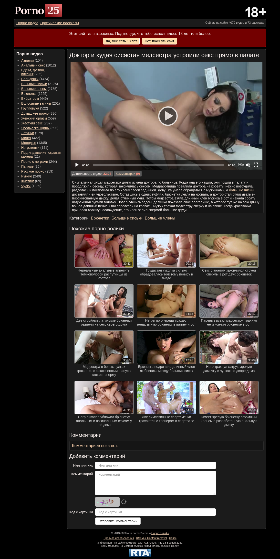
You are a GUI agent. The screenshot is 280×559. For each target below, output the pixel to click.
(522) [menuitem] (34, 108)
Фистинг (27, 181)
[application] (166, 116)
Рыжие (26, 176)
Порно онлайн (160, 533)
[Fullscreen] (256, 165)
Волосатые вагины (36, 103)
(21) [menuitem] (41, 154)
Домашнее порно (35, 113)
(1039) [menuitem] (31, 186)
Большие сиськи (34, 84)
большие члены (241, 190)
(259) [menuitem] (37, 171)
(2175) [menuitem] (39, 84)
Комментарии (125, 173)
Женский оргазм (34, 118)
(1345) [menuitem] (34, 143)
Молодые (28, 143)
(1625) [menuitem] (34, 94)
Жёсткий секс (32, 123)
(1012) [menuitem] (38, 65)
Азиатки (27, 60)
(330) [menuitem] (39, 113)
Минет (26, 138)
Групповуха (30, 108)
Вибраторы (30, 98)
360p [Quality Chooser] (241, 164)
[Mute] (248, 165)
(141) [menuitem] (34, 148)
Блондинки (30, 79)
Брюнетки (29, 94)
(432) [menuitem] (30, 138)
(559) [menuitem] (38, 118)
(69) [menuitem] (31, 181)
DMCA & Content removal (151, 538)
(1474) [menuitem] (35, 79)
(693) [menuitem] (39, 128)
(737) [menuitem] (36, 123)
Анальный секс (33, 65)
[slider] (158, 165)
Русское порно (32, 171)
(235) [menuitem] (33, 72)
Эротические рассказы (59, 23)
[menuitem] (27, 23)
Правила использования (119, 538)
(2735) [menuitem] (39, 89)
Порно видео (27, 23)
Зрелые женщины (35, 128)
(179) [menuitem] (32, 133)
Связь (172, 538)
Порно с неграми (34, 162)
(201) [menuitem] (40, 103)
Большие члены (34, 89)
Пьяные (27, 166)
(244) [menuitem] (39, 162)
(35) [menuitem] (31, 166)
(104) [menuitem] (32, 60)
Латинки (27, 133)
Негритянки (30, 148)
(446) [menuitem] (34, 98)
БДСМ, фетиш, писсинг (33, 72)
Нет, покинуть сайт (159, 41)
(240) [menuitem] (31, 176)
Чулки (26, 186)
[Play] (166, 116)
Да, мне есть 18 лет (121, 41)
